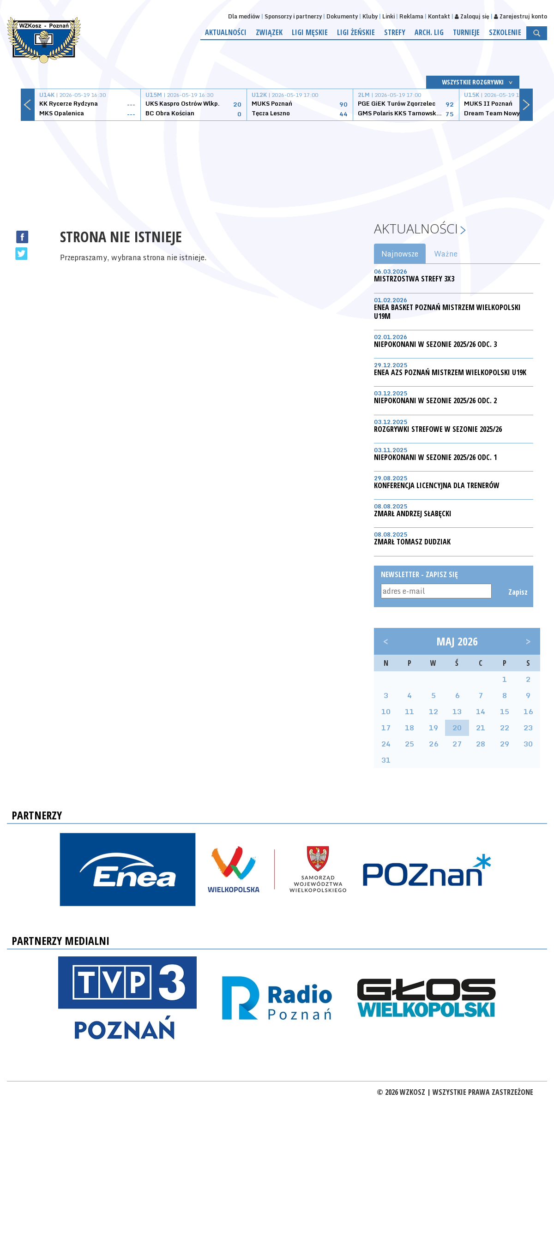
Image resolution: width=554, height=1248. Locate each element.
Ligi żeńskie (356, 32)
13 (457, 711)
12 (433, 711)
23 (528, 727)
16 (528, 711)
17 (386, 727)
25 (409, 743)
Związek (269, 32)
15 (504, 711)
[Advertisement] (277, 163)
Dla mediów (244, 16)
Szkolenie (505, 32)
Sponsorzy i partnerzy (293, 16)
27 (457, 743)
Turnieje (466, 32)
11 (409, 711)
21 (480, 727)
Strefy (394, 32)
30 (528, 743)
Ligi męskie (310, 32)
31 (386, 759)
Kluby (370, 16)
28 (480, 743)
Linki (388, 16)
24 (386, 743)
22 (504, 727)
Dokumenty (342, 16)
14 (480, 711)
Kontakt (439, 16)
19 (433, 727)
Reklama (411, 16)
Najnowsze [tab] (399, 254)
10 (386, 711)
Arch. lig (429, 32)
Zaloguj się (472, 16)
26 (433, 743)
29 (504, 743)
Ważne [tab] (446, 254)
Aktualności (226, 32)
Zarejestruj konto (520, 16)
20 (457, 727)
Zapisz (517, 592)
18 (409, 727)
